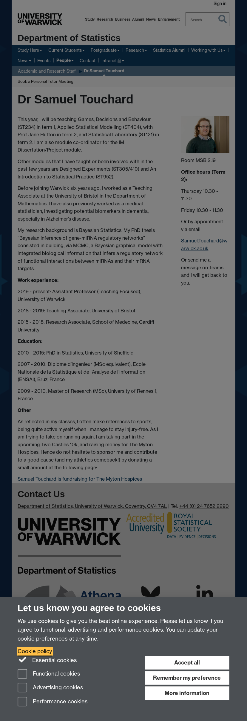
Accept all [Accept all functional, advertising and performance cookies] (187, 662)
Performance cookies (53, 702)
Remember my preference (187, 677)
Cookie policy (35, 651)
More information (187, 693)
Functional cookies (49, 674)
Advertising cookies (50, 687)
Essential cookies (47, 660)
